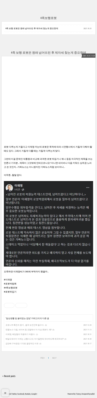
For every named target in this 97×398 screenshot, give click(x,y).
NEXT (54, 358)
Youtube (28, 394)
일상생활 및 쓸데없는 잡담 (18, 318)
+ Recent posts (8, 376)
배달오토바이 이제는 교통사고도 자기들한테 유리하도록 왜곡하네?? (35, 339)
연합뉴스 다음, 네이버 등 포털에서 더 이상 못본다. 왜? (29, 330)
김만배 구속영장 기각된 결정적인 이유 (22, 343)
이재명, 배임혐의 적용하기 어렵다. (20, 334)
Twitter (14, 394)
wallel (92, 394)
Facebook (20, 394)
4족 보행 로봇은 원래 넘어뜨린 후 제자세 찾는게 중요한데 (31, 28)
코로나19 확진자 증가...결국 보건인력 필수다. (25, 325)
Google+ (34, 394)
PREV (42, 358)
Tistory (78, 394)
